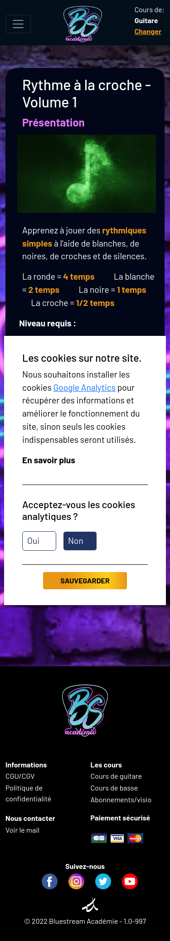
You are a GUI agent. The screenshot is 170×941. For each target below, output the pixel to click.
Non (75, 540)
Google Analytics (84, 387)
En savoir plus (48, 460)
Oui (33, 540)
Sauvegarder (84, 580)
